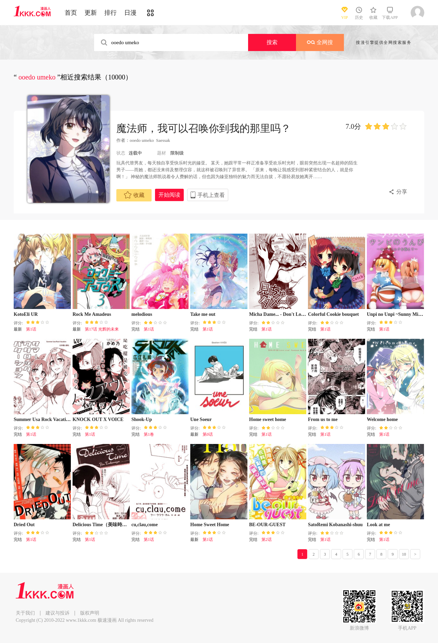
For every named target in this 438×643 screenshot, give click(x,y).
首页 (71, 12)
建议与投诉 (57, 613)
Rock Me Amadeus (92, 314)
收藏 (134, 195)
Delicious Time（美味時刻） (102, 524)
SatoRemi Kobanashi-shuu (335, 524)
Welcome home (382, 419)
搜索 (272, 42)
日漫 (130, 12)
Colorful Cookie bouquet (333, 314)
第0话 (208, 434)
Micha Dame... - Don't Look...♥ (281, 314)
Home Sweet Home (209, 524)
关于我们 (25, 613)
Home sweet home (267, 419)
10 (404, 554)
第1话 (31, 329)
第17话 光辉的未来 (102, 329)
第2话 (266, 539)
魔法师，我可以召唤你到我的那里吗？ (203, 128)
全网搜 (320, 42)
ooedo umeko (142, 140)
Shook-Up (141, 419)
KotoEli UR (26, 314)
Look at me (378, 524)
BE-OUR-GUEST (267, 524)
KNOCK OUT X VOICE (98, 419)
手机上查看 (211, 195)
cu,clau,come (144, 524)
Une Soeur (201, 419)
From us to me (322, 419)
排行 (110, 12)
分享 (401, 192)
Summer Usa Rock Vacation (42, 419)
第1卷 (149, 434)
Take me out (202, 314)
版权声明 (89, 613)
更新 (91, 12)
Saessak (163, 140)
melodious (141, 314)
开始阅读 (169, 195)
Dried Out (24, 524)
